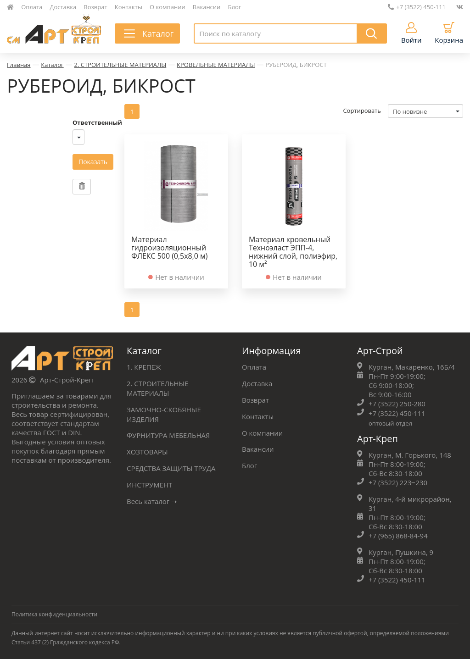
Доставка (63, 7)
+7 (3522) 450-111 (417, 7)
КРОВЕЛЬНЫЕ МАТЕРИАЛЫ (216, 65)
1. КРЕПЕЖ (144, 366)
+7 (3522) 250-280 (397, 403)
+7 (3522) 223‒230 (398, 481)
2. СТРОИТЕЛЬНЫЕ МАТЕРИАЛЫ (120, 65)
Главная (19, 65)
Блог (234, 7)
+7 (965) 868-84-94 (398, 534)
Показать (41, 161)
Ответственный (45, 122)
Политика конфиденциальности (54, 612)
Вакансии (207, 7)
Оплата (31, 7)
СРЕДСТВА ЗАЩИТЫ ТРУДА (171, 465)
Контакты (128, 7)
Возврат (95, 7)
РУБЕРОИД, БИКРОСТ (296, 65)
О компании (167, 7)
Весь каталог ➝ (152, 497)
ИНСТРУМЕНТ (150, 481)
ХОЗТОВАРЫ (147, 449)
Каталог (52, 65)
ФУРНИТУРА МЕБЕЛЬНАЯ (168, 433)
